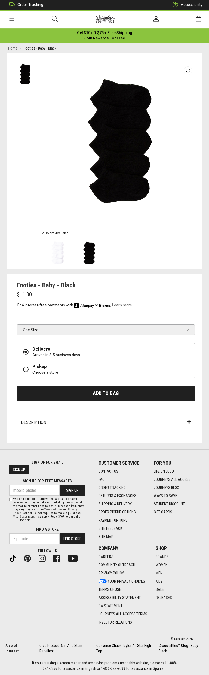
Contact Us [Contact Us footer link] (108, 471)
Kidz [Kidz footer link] (159, 581)
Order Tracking (25, 5)
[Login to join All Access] (104, 32)
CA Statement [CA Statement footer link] (110, 606)
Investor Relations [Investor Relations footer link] (115, 622)
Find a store (47, 529)
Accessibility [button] (186, 5)
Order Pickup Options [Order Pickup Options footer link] (117, 512)
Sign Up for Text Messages (47, 481)
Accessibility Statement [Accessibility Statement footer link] (120, 597)
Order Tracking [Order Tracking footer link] (112, 487)
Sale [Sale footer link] (160, 589)
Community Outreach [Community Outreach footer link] (117, 565)
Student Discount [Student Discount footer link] (169, 504)
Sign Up (19, 469)
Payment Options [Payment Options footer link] (113, 520)
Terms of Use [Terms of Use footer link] (110, 589)
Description (106, 422)
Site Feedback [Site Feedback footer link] (110, 528)
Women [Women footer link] (162, 565)
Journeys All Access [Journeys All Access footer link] (172, 479)
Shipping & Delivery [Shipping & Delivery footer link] (115, 504)
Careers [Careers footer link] (106, 557)
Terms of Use (53, 509)
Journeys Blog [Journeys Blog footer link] (166, 487)
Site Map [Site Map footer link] (106, 536)
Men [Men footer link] (159, 573)
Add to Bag (106, 393)
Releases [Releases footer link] (164, 597)
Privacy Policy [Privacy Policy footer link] (111, 573)
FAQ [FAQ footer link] (101, 479)
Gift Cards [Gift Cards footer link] (163, 512)
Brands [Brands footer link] (162, 557)
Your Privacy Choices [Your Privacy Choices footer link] (122, 581)
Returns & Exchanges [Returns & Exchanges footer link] (117, 496)
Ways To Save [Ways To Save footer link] (165, 496)
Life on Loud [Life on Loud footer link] (164, 471)
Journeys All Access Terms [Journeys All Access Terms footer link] (123, 614)
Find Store (72, 539)
